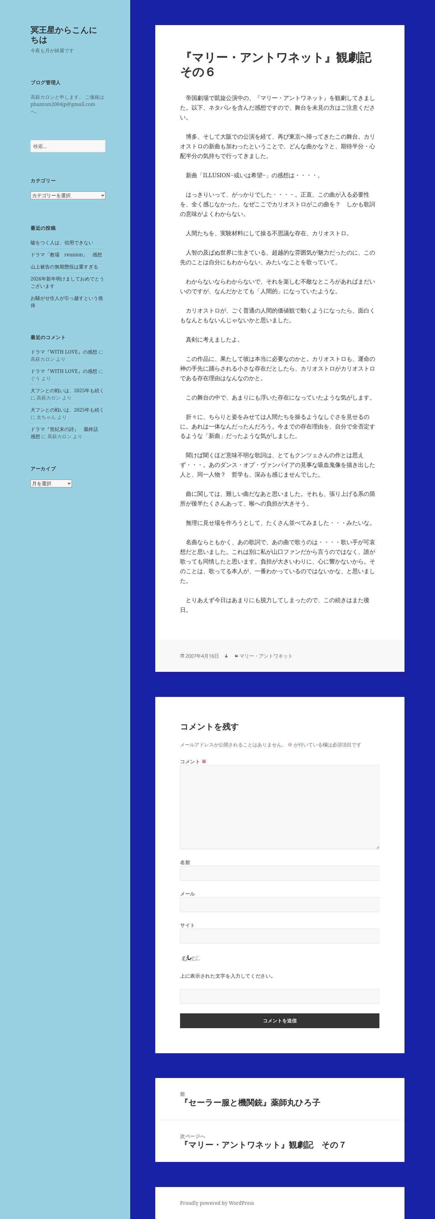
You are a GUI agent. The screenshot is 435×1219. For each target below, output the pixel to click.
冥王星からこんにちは (64, 34)
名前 (185, 862)
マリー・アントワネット (266, 656)
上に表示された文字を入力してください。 (228, 976)
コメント (193, 761)
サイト (187, 925)
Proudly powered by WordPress (217, 1203)
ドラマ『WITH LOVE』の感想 (64, 351)
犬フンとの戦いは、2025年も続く (67, 390)
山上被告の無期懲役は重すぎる (64, 266)
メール (187, 893)
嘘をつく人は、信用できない (62, 242)
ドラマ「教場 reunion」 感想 (66, 254)
